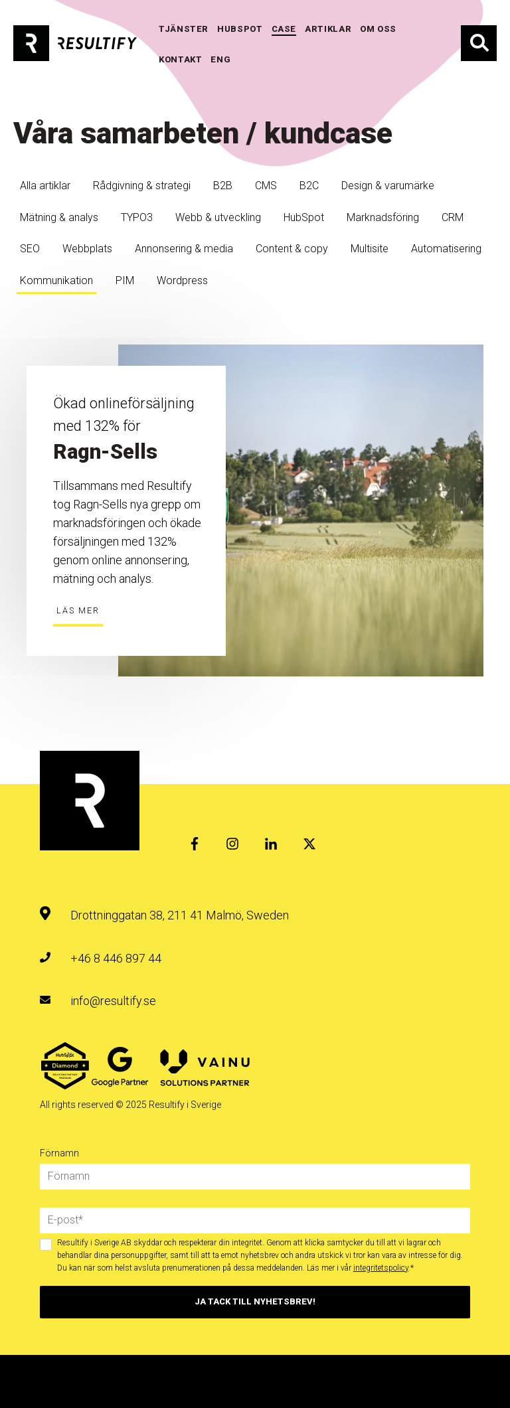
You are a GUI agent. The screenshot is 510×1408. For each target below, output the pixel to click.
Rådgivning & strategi (142, 185)
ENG (220, 59)
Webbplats (87, 248)
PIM (125, 280)
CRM (453, 217)
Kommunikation (56, 280)
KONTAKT (180, 59)
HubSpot (304, 217)
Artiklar (328, 29)
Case (284, 29)
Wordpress (182, 280)
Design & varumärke (387, 185)
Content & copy (292, 248)
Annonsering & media (184, 248)
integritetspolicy (380, 1268)
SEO (30, 248)
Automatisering (446, 248)
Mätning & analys (59, 217)
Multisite (369, 248)
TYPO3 (137, 217)
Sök (479, 43)
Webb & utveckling (218, 217)
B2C (309, 185)
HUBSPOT (239, 29)
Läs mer (78, 610)
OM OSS (378, 29)
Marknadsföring (383, 217)
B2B (222, 185)
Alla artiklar (45, 185)
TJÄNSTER (184, 29)
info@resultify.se (113, 1001)
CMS (266, 185)
